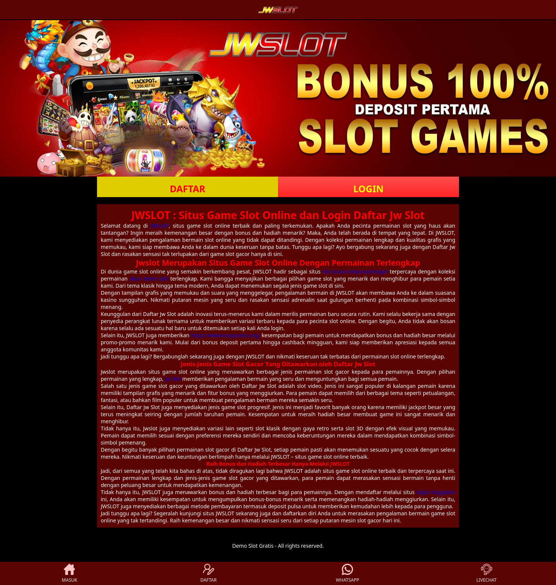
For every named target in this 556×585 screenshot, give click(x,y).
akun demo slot (148, 278)
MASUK (69, 573)
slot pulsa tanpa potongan (355, 271)
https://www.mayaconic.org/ (225, 335)
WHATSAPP (347, 573)
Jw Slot (173, 378)
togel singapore (435, 492)
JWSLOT (159, 225)
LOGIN (368, 188)
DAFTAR (187, 188)
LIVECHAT (487, 573)
